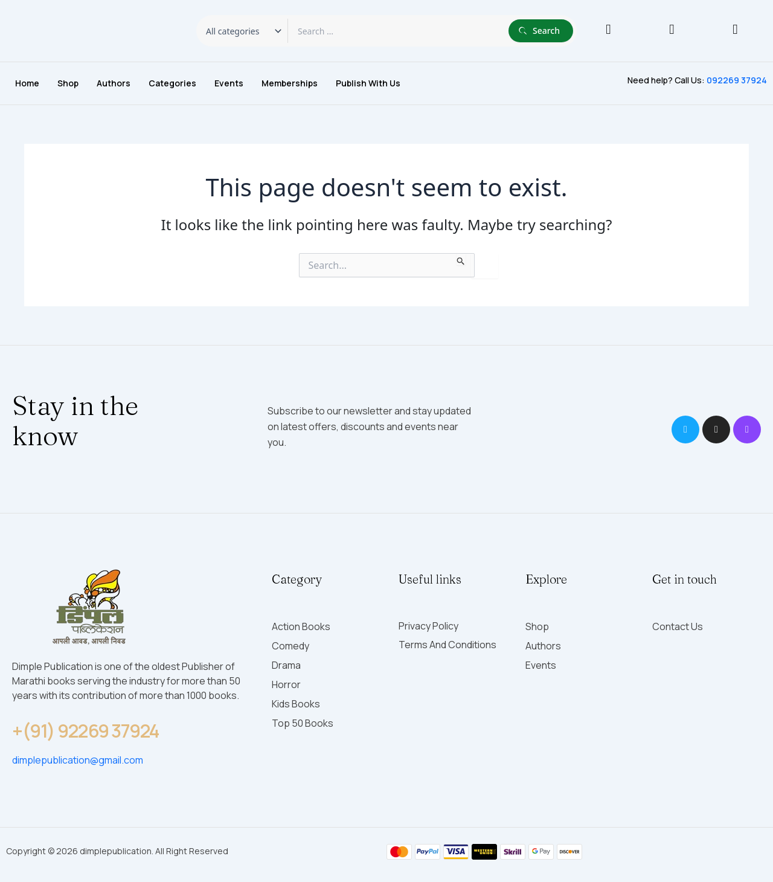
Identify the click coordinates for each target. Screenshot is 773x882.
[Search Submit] (461, 259)
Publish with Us (368, 83)
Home (27, 83)
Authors (113, 83)
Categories (172, 83)
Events (228, 83)
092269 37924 (737, 80)
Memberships (289, 83)
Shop (68, 83)
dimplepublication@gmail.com (77, 760)
